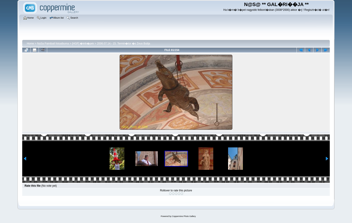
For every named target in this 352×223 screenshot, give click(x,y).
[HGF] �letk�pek (83, 43)
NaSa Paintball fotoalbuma (53, 43)
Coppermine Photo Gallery (184, 216)
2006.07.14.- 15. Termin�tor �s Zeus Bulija (123, 43)
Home (30, 43)
